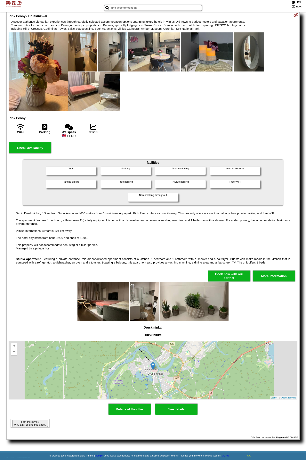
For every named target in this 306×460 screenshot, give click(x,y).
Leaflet (274, 398)
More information (274, 276)
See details (176, 409)
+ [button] (14, 346)
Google (99, 455)
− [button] (14, 352)
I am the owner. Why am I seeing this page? (30, 423)
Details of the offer (129, 409)
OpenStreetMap (288, 398)
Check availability (30, 148)
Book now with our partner (229, 276)
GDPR (225, 455)
